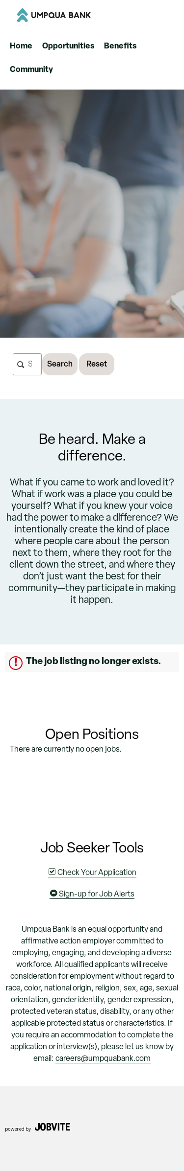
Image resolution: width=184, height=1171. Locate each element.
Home (21, 46)
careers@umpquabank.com (103, 1059)
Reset (96, 364)
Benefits (120, 46)
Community (31, 70)
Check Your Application (92, 873)
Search (60, 364)
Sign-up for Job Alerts (92, 894)
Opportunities (68, 46)
